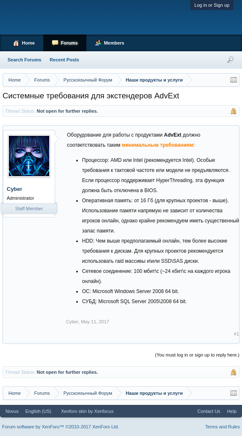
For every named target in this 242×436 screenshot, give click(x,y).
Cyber (14, 189)
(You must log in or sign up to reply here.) (197, 354)
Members (114, 42)
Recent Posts (64, 59)
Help (232, 411)
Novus (12, 411)
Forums (69, 42)
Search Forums (24, 59)
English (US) (38, 411)
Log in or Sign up (211, 5)
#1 (236, 333)
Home (28, 42)
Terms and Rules (222, 426)
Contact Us (208, 411)
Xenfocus (104, 411)
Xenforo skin (74, 411)
